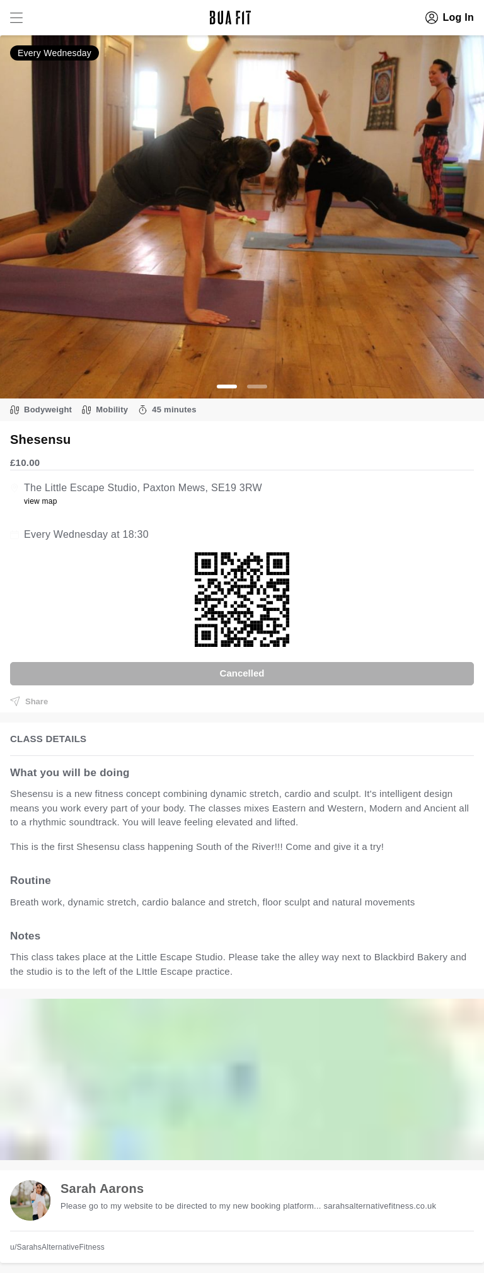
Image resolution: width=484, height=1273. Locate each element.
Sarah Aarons (102, 1188)
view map (40, 501)
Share (29, 701)
